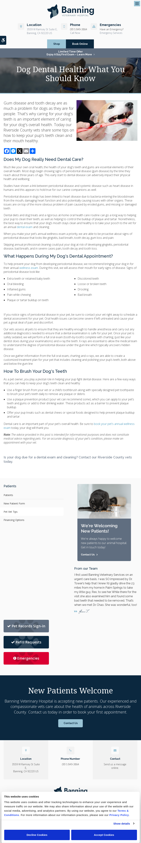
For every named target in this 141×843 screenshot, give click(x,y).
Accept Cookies (104, 834)
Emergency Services (111, 33)
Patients (8, 495)
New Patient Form (14, 503)
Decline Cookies (37, 834)
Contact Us (71, 723)
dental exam (24, 227)
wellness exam (28, 268)
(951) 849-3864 (78, 29)
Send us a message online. (115, 766)
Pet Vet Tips (11, 511)
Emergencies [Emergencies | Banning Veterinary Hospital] (26, 658)
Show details (121, 823)
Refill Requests (26, 642)
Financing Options (14, 520)
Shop (56, 43)
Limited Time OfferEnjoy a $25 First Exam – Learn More (69, 53)
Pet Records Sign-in (26, 626)
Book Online (80, 43)
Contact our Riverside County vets (105, 457)
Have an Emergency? (111, 29)
